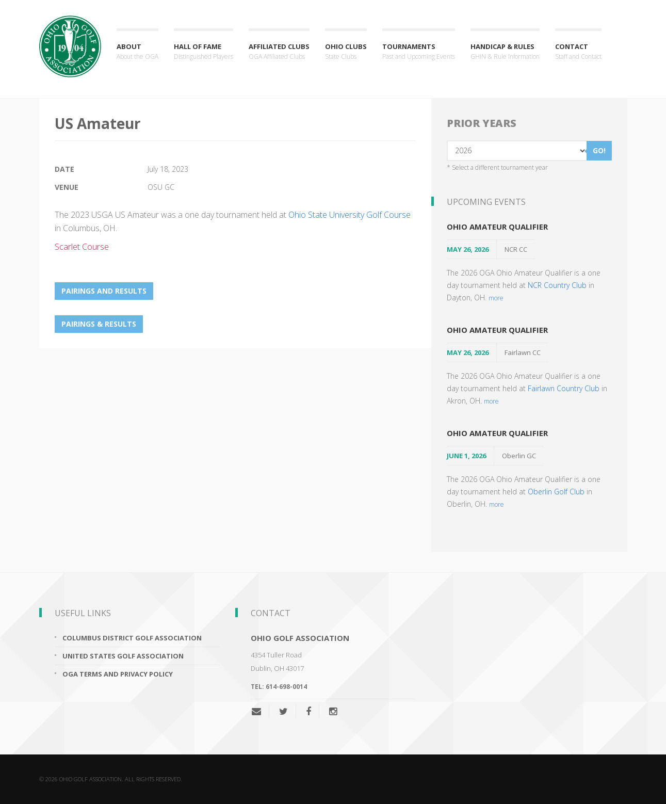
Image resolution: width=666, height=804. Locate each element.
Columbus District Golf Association (132, 637)
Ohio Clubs (346, 52)
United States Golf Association (123, 656)
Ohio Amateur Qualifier (497, 226)
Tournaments (418, 52)
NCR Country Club (557, 285)
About (137, 52)
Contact (578, 52)
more (496, 298)
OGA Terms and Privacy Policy (117, 674)
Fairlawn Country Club (563, 388)
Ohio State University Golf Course (349, 214)
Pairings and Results (104, 291)
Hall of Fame (203, 52)
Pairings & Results (98, 324)
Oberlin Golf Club (556, 491)
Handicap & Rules (505, 52)
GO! (599, 150)
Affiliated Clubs (279, 52)
